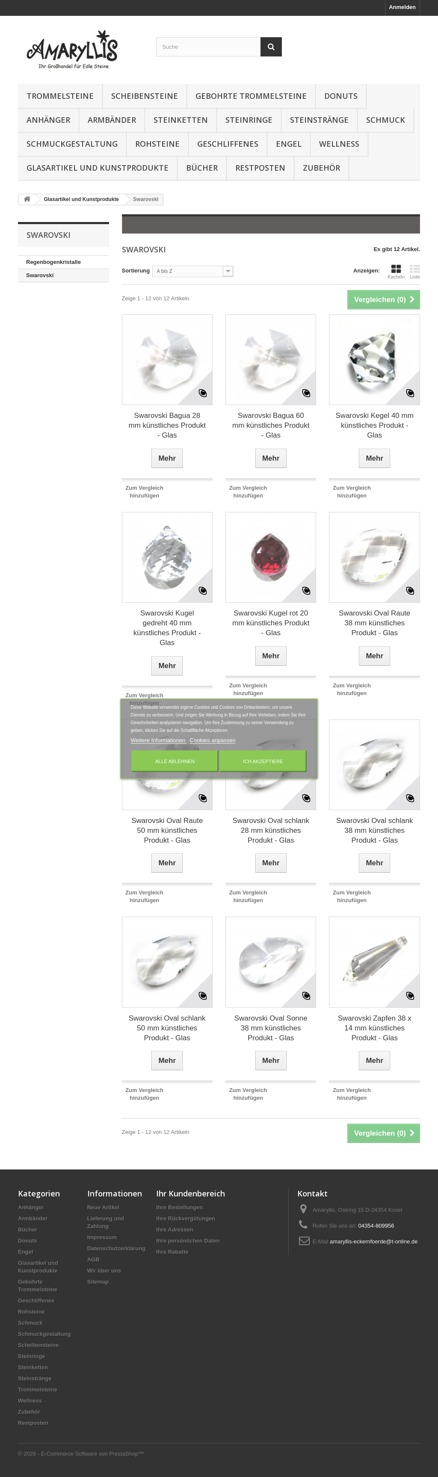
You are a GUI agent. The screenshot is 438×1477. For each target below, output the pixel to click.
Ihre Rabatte (172, 1252)
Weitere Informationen (159, 740)
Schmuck (385, 120)
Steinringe (248, 120)
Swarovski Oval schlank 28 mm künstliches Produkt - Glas (270, 830)
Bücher (202, 168)
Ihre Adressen (174, 1229)
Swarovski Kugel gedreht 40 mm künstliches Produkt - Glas (167, 628)
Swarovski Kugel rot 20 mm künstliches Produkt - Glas (270, 623)
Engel (289, 144)
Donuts (341, 96)
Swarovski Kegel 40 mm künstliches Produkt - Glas (375, 425)
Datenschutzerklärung (116, 1248)
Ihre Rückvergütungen (185, 1218)
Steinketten (181, 120)
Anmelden (402, 7)
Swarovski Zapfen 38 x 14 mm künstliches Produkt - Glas (374, 1028)
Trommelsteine (60, 96)
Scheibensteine (144, 96)
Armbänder (112, 120)
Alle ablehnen (175, 761)
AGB (93, 1259)
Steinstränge (319, 120)
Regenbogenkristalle (53, 262)
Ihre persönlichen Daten (187, 1240)
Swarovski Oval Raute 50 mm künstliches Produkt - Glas (167, 830)
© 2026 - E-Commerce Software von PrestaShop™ (81, 1453)
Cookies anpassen (213, 740)
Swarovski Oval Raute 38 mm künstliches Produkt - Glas (374, 623)
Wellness (339, 144)
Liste (415, 271)
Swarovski (39, 275)
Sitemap (98, 1282)
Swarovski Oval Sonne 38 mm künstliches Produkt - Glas (271, 1028)
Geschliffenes (227, 144)
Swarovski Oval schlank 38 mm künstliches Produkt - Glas (374, 830)
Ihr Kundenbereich (190, 1193)
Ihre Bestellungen (179, 1207)
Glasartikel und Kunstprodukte (98, 168)
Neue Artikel (103, 1207)
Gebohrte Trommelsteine (251, 96)
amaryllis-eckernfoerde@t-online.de (373, 1241)
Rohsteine (157, 144)
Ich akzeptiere (263, 761)
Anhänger (48, 120)
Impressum (102, 1237)
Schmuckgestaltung (72, 144)
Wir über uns (104, 1270)
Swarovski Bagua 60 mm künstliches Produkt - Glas (270, 425)
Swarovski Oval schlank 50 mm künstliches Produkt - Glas (167, 1028)
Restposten (260, 168)
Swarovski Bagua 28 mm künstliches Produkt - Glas (167, 425)
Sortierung (136, 270)
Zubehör (321, 168)
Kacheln (396, 271)
